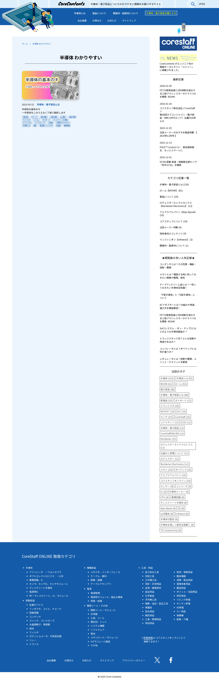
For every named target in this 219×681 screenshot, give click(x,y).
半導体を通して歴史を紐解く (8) (177, 524)
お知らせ (111, 20)
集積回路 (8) (178, 497)
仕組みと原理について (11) (174, 453)
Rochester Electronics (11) (175, 464)
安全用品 (149, 611)
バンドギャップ (58, 123)
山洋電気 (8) (167, 513)
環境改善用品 (183, 583)
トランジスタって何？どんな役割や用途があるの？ (178, 340)
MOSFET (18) (168, 411)
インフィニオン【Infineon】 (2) (176, 239)
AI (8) (181, 508)
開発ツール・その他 (97, 605)
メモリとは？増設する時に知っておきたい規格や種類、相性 (178, 276)
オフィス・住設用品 (187, 591)
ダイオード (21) (183, 400)
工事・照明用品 (153, 619)
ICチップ (35, 117)
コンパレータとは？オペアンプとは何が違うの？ (178, 350)
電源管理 (95, 593)
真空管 (25, 128)
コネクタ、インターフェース (105, 572)
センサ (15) (166, 417)
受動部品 (30, 600)
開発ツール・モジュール (103, 610)
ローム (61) (181, 384)
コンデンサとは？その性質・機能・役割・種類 (178, 265)
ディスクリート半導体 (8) (174, 502)
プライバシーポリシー (133, 660)
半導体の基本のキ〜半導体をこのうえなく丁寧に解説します (43, 110)
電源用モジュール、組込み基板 (107, 597)
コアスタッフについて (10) (173, 221)
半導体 (69, 123)
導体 (52, 125)
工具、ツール (97, 618)
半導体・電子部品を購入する (161, 13)
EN (203, 4)
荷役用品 (149, 623)
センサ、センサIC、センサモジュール (48, 583)
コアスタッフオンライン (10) (176, 480)
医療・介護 (182, 619)
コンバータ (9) (183, 486)
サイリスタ (37, 120)
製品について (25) (169, 196)
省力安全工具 (152, 572)
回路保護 (34, 612)
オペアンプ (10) (183, 469)
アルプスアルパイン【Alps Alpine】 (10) (178, 213)
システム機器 (97, 625)
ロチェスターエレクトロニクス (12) (177, 446)
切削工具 (149, 576)
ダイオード (57, 120)
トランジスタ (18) (170, 406)
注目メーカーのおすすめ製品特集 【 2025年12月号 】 (178, 131)
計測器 (94, 614)
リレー (32, 640)
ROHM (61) (166, 384)
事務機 (180, 615)
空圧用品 (149, 591)
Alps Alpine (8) (168, 508)
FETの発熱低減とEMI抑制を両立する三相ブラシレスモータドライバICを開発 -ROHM (178, 91)
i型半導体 (44, 117)
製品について (99, 13)
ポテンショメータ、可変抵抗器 (45, 636)
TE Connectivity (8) (171, 530)
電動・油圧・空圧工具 (156, 603)
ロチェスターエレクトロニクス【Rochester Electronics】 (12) (176, 204)
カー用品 (181, 611)
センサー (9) (167, 486)
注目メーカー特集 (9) (171, 227)
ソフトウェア (97, 629)
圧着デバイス (36, 604)
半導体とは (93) (184, 378)
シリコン (47, 120)
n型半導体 (54, 117)
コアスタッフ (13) (170, 422)
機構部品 (91, 567)
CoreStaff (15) (182, 417)
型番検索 (148, 637)
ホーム (25, 43)
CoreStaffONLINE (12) (172, 433)
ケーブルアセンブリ (101, 583)
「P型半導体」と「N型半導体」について (177, 296)
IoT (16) (181, 411)
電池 (93, 633)
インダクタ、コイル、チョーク (45, 608)
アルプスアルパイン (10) (173, 475)
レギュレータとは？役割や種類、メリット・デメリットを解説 (178, 360)
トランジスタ (45, 123)
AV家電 (180, 607)
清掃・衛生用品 (185, 580)
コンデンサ (35, 616)
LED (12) (186, 422)
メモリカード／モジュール (104, 637)
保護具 (148, 607)
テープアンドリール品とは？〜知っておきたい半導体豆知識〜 (178, 286)
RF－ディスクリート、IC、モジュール (48, 595)
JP (200, 4)
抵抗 (31, 628)
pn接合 (64, 117)
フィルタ (34, 632)
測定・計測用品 (153, 583)
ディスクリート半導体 (30, 123)
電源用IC (33, 591)
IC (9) (163, 491)
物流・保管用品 (185, 572)
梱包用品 (149, 615)
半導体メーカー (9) (179, 491)
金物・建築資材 (153, 588)
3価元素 (25, 117)
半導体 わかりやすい (29, 125)
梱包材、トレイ (99, 621)
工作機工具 (151, 580)
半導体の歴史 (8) (169, 519)
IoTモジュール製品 (100, 641)
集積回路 (34, 128)
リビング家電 (183, 599)
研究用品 (181, 595)
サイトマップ (129, 20)
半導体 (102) (167, 378)
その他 (94, 645)
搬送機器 (181, 576)
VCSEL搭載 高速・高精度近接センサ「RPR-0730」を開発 (178, 161)
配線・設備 (96, 580)
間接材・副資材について (125, 13)
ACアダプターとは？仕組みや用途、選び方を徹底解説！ (178, 306)
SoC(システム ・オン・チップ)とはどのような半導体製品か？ (178, 330)
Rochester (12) (168, 439)
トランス (34, 644)
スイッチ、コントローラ (41, 620)
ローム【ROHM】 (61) (171, 190)
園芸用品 (181, 588)
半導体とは (80, 13)
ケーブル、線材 (99, 576)
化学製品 (149, 595)
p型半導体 (26, 120)
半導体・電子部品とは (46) (174, 394)
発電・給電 (96, 601)
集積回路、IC (36, 580)
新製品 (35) (166, 400)
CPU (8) (165, 497)
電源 (89, 588)
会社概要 (82, 20)
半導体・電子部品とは (48, 104)
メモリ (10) (166, 469)
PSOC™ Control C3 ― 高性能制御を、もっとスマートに (178, 146)
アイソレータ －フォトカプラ (45, 572)
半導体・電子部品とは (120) (174, 184)
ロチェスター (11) (170, 458)
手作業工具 (151, 599)
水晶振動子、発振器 (39, 624)
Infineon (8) (182, 513)
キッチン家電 (183, 603)
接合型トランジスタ (63, 125)
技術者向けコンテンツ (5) (173, 233)
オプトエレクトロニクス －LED (46, 576)
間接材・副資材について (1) (174, 245)
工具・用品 (147, 567)
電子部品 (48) (168, 389)
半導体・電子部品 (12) (172, 428)
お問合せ (97, 20)
